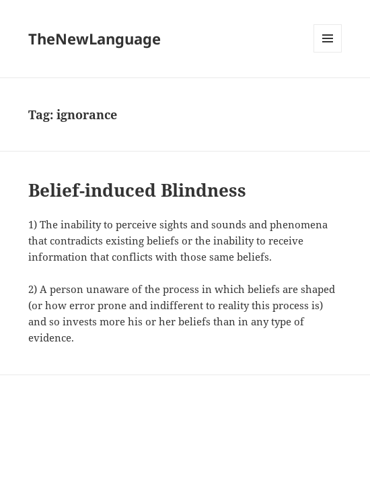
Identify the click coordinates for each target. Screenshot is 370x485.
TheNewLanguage (94, 38)
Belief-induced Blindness (137, 190)
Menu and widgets (328, 52)
